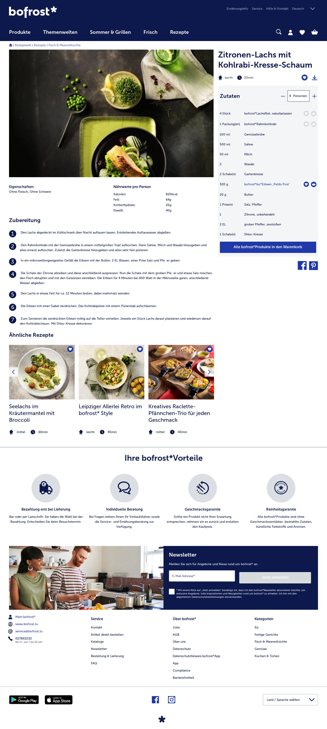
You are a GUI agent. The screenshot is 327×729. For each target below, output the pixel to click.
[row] (163, 194)
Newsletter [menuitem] (99, 646)
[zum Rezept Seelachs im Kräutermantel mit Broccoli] (42, 372)
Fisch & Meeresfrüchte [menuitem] (271, 639)
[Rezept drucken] (314, 77)
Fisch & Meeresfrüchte (64, 45)
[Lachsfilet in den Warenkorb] (313, 113)
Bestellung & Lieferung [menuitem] (107, 653)
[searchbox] (204, 31)
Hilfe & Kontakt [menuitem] (277, 9)
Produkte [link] (19, 32)
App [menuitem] (175, 661)
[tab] (290, 32)
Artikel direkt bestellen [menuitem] (107, 632)
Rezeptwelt (23, 45)
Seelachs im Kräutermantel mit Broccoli (32, 413)
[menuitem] (19, 34)
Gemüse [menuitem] (261, 646)
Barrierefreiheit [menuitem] (183, 675)
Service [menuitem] (257, 9)
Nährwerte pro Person (132, 187)
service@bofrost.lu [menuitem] (25, 629)
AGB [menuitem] (176, 632)
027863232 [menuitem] (20, 637)
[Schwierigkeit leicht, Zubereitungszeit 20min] (251, 77)
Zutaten (230, 96)
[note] (42, 432)
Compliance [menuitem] (181, 668)
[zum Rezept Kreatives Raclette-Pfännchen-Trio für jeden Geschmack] (181, 372)
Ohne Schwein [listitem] (40, 192)
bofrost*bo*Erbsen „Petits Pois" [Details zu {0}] (267, 184)
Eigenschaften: (22, 187)
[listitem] (111, 233)
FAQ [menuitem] (94, 661)
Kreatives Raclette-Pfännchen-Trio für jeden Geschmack (179, 413)
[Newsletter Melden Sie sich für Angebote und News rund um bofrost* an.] (241, 577)
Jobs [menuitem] (176, 625)
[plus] (314, 96)
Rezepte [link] (179, 32)
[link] (55, 12)
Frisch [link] (150, 32)
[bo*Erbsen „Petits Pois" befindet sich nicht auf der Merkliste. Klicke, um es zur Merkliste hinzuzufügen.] (306, 184)
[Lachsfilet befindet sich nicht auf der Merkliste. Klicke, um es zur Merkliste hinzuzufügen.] (306, 113)
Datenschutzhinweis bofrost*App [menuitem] (196, 653)
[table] (268, 176)
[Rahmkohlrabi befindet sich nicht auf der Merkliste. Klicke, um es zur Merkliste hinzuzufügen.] (306, 124)
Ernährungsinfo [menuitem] (237, 9)
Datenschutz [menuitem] (182, 646)
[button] (305, 9)
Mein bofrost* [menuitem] (22, 615)
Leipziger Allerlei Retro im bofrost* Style (110, 409)
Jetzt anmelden (291, 575)
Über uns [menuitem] (179, 639)
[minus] (283, 96)
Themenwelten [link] (60, 32)
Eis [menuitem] (256, 625)
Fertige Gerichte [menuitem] (266, 632)
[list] (163, 501)
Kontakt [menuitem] (96, 625)
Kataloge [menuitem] (97, 639)
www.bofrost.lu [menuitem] (23, 622)
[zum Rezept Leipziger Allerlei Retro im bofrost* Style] (111, 372)
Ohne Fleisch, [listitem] (19, 192)
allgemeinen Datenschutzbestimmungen (200, 595)
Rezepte (40, 45)
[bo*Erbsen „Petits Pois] (313, 184)
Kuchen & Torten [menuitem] (267, 653)
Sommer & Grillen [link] (110, 32)
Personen (300, 96)
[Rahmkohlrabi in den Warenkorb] (313, 124)
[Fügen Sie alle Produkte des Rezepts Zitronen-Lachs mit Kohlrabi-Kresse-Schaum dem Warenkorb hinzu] (268, 247)
